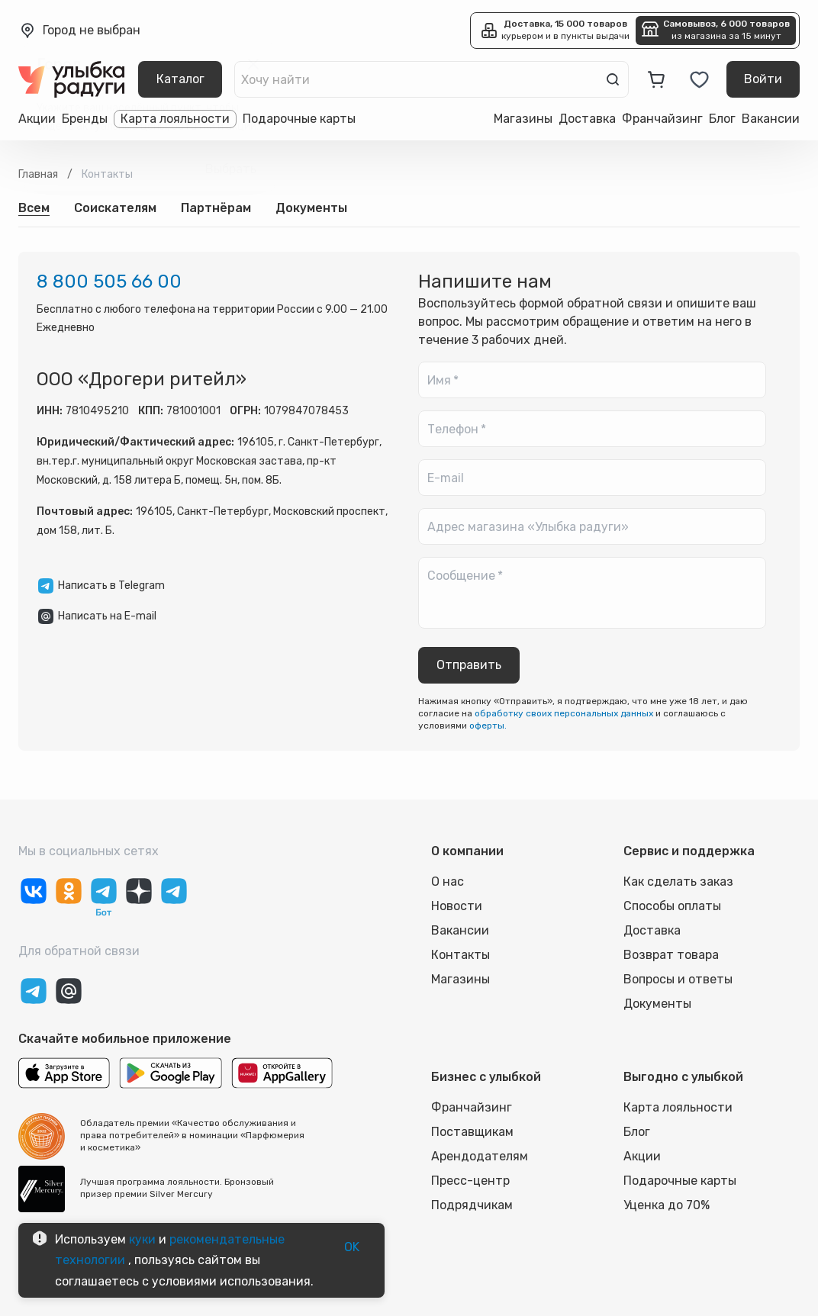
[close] (253, 64)
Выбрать (230, 169)
